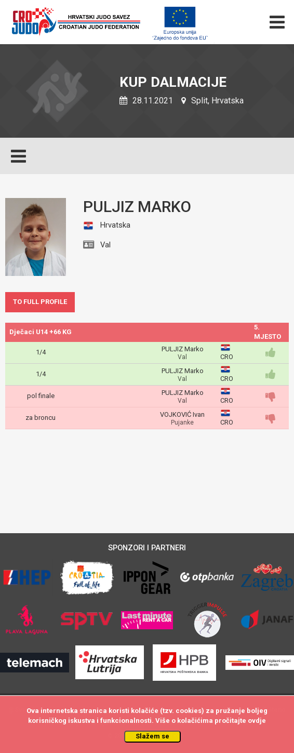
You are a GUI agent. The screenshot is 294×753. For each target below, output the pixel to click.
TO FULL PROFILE (40, 302)
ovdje (257, 720)
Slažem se (152, 736)
